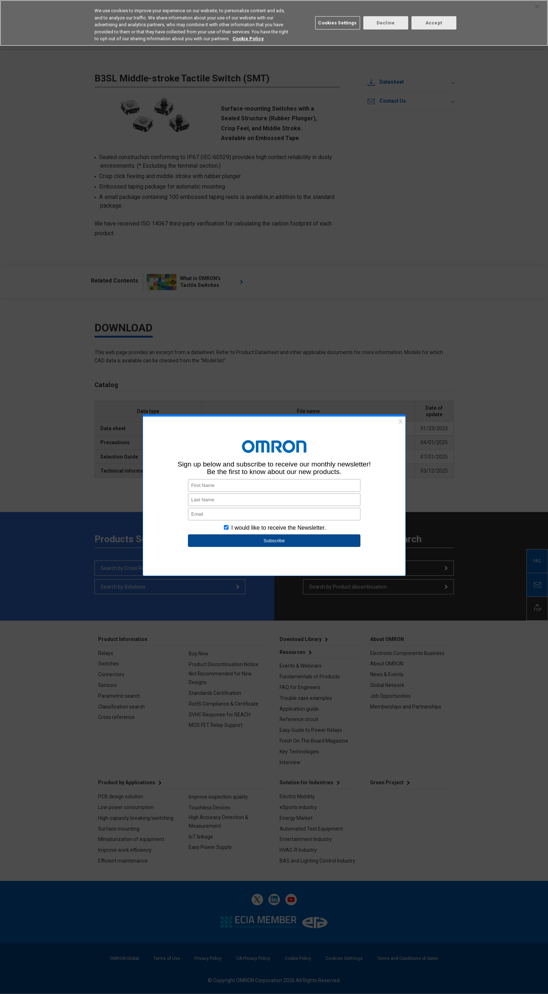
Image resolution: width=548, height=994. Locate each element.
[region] (274, 23)
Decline (386, 22)
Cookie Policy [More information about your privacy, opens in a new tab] (248, 38)
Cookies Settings (337, 22)
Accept (433, 22)
